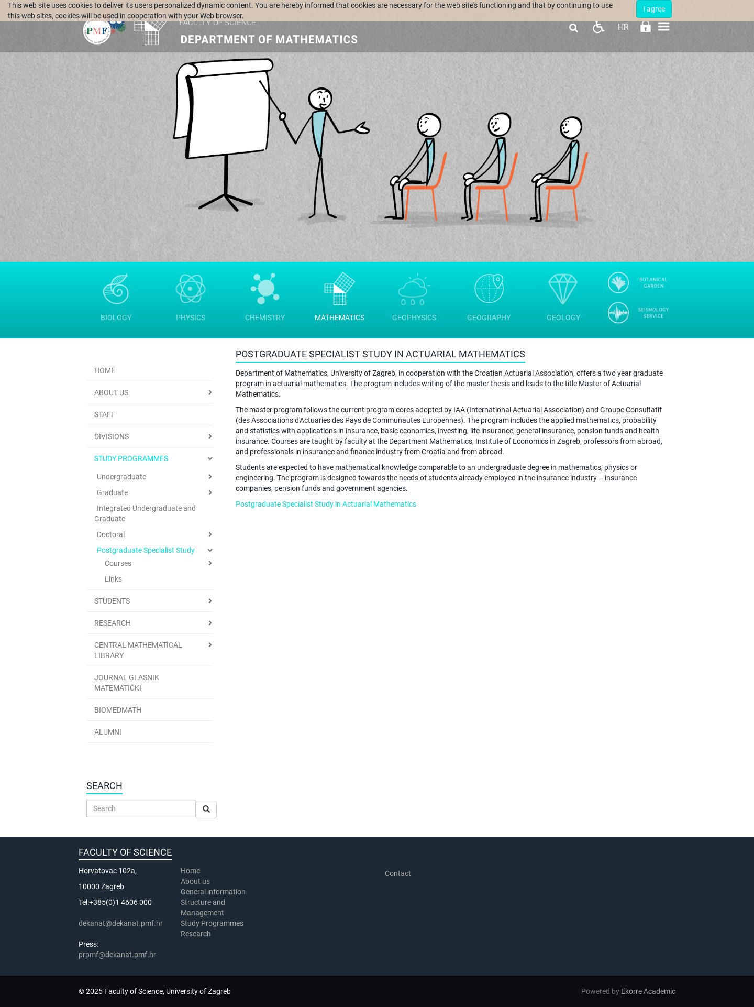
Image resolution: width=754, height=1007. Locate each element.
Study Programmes (131, 458)
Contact (398, 873)
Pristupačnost (598, 26)
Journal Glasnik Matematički (126, 682)
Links (113, 579)
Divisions (111, 436)
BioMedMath (117, 710)
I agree (654, 9)
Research (112, 623)
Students (112, 601)
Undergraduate (121, 477)
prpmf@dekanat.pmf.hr (117, 954)
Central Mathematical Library (138, 650)
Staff (104, 414)
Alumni (107, 732)
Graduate (112, 492)
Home (104, 370)
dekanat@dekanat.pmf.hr (121, 923)
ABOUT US (111, 392)
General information (213, 892)
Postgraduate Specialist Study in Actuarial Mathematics (326, 504)
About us (196, 881)
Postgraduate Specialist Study (146, 550)
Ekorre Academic (648, 991)
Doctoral (111, 534)
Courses (118, 563)
